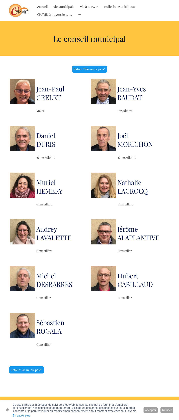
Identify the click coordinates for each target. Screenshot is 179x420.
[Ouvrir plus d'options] (79, 14)
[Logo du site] (19, 10)
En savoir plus (21, 415)
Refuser (167, 410)
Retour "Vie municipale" (89, 69)
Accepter (150, 410)
